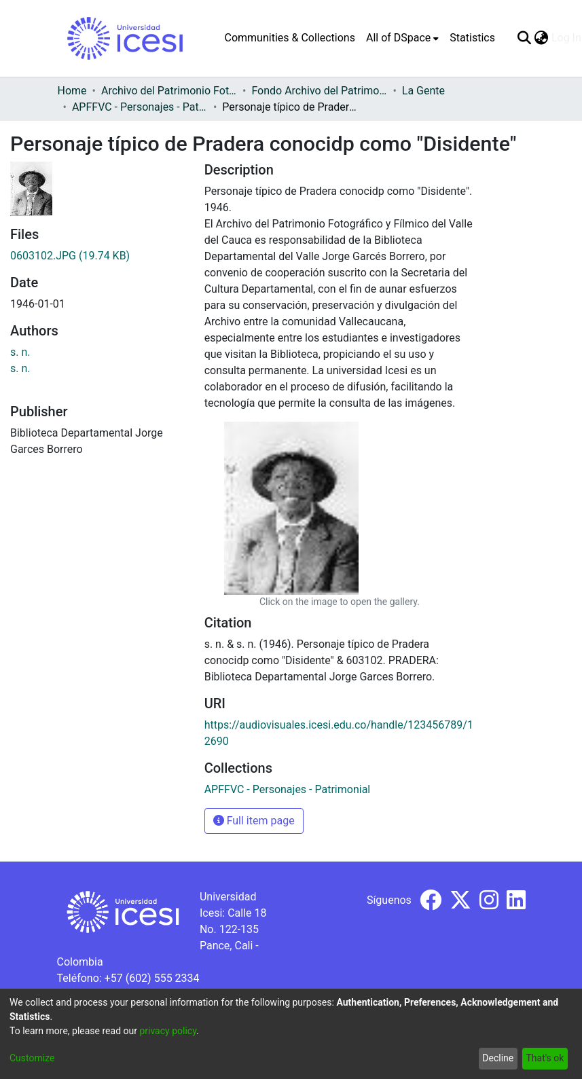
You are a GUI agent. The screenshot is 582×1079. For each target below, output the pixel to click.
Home (72, 90)
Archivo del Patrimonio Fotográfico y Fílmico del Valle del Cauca (169, 90)
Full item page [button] (254, 820)
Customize (32, 1058)
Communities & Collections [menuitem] (290, 37)
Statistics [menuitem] (472, 37)
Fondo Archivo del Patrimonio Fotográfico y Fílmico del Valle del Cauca (319, 90)
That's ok (545, 1058)
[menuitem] (402, 38)
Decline (497, 1058)
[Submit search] (524, 38)
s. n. (20, 352)
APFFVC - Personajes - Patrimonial (140, 106)
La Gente (423, 90)
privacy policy (167, 1030)
